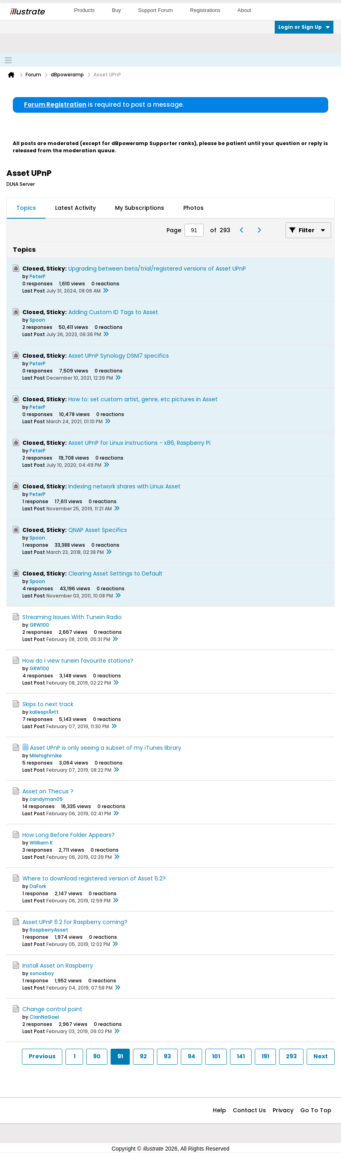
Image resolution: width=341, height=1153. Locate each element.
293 (291, 1056)
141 (241, 1056)
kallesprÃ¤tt (44, 712)
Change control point (52, 1009)
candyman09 (46, 799)
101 (216, 1056)
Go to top (315, 1110)
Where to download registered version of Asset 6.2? (94, 878)
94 (191, 1056)
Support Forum (155, 10)
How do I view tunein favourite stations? (77, 661)
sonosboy (42, 973)
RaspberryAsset (49, 929)
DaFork (38, 886)
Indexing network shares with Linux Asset (124, 486)
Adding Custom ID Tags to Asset (113, 312)
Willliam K (41, 842)
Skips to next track (47, 704)
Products (84, 10)
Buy (116, 10)
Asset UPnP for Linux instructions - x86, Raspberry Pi (139, 443)
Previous (42, 1056)
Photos (193, 208)
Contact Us (249, 1110)
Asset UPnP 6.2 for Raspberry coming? (74, 922)
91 (120, 1056)
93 (167, 1056)
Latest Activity (75, 208)
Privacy (283, 1110)
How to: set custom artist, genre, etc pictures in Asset (143, 399)
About (244, 10)
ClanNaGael (44, 1017)
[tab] (26, 208)
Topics (26, 208)
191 (265, 1056)
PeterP (38, 276)
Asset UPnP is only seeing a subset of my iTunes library (105, 748)
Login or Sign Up (304, 27)
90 (97, 1056)
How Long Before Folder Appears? (68, 835)
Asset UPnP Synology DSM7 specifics (118, 356)
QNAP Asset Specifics (97, 530)
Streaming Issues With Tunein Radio (72, 617)
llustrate (27, 11)
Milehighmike (46, 755)
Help (219, 1110)
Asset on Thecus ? (47, 791)
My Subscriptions (139, 208)
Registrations (205, 10)
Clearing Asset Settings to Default (115, 573)
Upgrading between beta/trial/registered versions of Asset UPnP (157, 269)
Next (320, 1056)
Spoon (37, 320)
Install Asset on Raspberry (57, 966)
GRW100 (39, 624)
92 (143, 1056)
